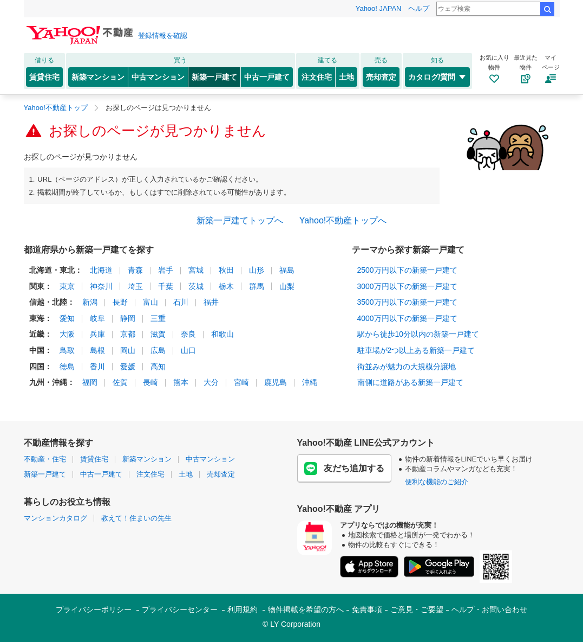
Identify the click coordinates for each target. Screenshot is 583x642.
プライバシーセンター (180, 609)
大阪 (67, 334)
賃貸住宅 (44, 77)
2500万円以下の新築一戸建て (407, 270)
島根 (97, 350)
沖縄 (309, 382)
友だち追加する (344, 468)
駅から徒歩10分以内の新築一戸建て (418, 334)
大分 (211, 382)
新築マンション (98, 77)
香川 (97, 366)
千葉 (165, 286)
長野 (120, 302)
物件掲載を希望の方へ (306, 609)
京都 (127, 334)
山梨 (286, 286)
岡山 (127, 350)
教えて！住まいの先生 (136, 518)
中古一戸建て (267, 77)
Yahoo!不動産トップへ (343, 220)
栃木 (226, 286)
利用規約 (242, 609)
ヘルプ (418, 8)
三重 (158, 318)
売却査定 (381, 77)
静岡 (127, 318)
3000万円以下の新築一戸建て (407, 286)
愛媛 (127, 366)
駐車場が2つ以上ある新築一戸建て (416, 350)
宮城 (196, 270)
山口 (188, 350)
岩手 (165, 270)
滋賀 (158, 334)
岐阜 (97, 318)
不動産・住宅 (45, 459)
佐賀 (120, 382)
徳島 (67, 366)
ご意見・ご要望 (416, 609)
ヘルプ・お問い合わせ (489, 609)
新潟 (89, 302)
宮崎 (241, 382)
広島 (158, 350)
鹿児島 (275, 382)
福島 (286, 270)
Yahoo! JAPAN (379, 8)
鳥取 (67, 350)
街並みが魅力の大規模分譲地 (406, 366)
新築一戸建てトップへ (239, 220)
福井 (211, 302)
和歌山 (222, 334)
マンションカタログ (55, 518)
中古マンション (158, 77)
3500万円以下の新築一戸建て (407, 302)
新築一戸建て (214, 77)
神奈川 (101, 286)
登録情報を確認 (162, 35)
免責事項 (367, 609)
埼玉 (135, 286)
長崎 (150, 382)
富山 (150, 302)
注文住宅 (317, 77)
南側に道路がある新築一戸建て (410, 382)
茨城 (196, 286)
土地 (346, 77)
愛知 (67, 318)
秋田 (226, 270)
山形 (256, 270)
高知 (158, 366)
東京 (67, 286)
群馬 (256, 286)
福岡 (89, 382)
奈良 (188, 334)
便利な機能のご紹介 (436, 482)
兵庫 (97, 334)
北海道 (101, 270)
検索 (547, 9)
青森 (135, 270)
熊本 (180, 382)
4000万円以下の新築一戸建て (407, 318)
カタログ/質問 (437, 77)
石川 (180, 302)
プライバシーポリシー (94, 609)
